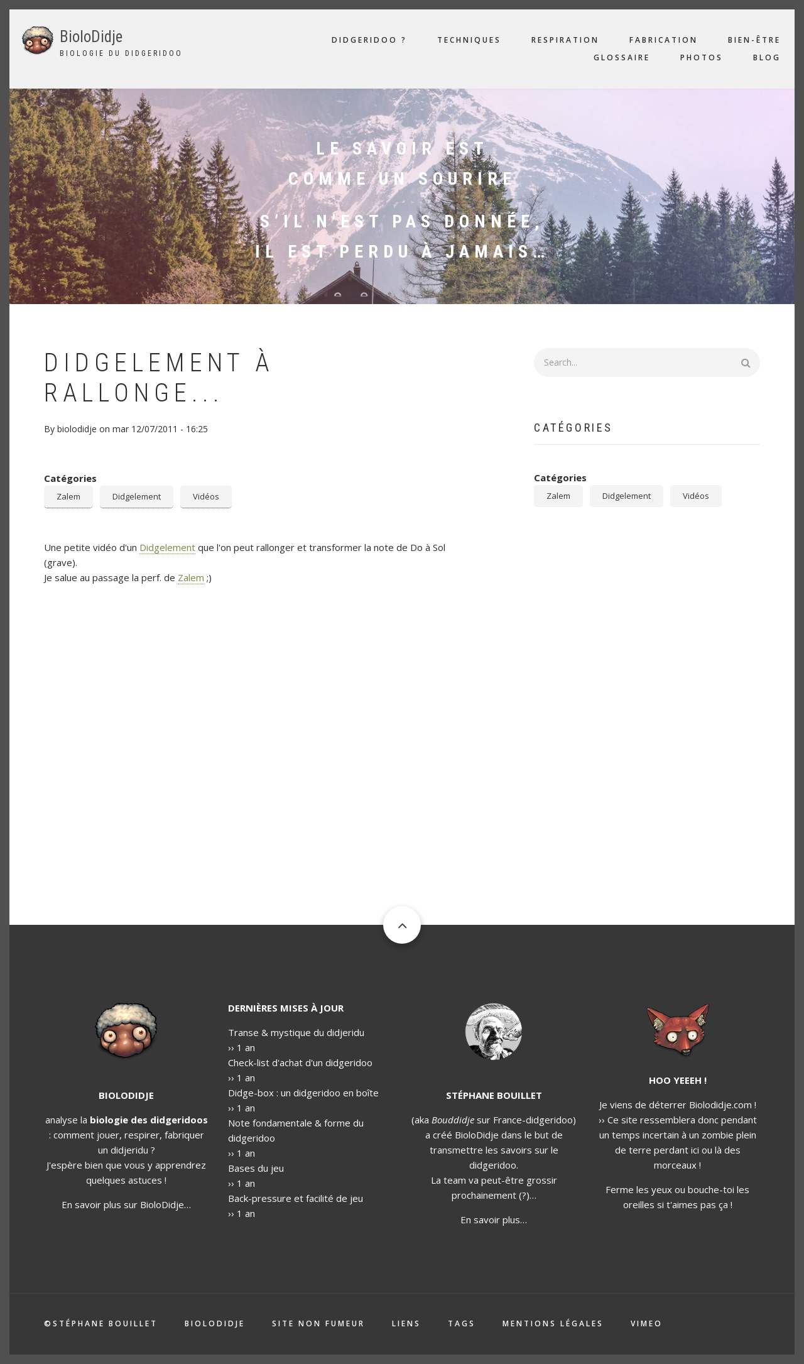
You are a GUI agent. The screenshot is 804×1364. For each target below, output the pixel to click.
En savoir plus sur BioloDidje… (126, 1204)
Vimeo (647, 1324)
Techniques (469, 40)
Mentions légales (553, 1324)
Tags (461, 1324)
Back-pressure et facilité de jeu (295, 1198)
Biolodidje (215, 1324)
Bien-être (754, 40)
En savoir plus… (493, 1219)
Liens (406, 1324)
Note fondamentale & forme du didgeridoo (296, 1130)
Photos (701, 57)
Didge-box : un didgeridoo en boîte (303, 1092)
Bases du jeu (256, 1168)
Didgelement (136, 496)
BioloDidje (91, 37)
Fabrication (663, 40)
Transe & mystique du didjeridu (296, 1032)
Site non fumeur (318, 1324)
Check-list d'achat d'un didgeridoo (300, 1062)
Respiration (565, 40)
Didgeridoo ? (369, 40)
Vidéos (206, 496)
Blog (767, 57)
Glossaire (622, 57)
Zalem (68, 496)
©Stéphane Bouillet (101, 1324)
